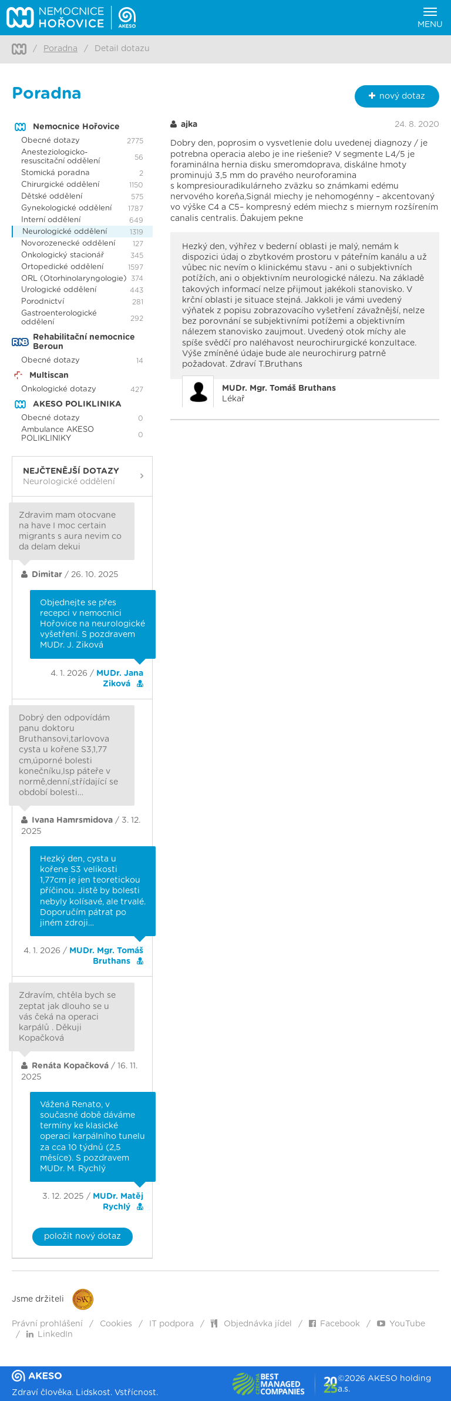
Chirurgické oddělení (60, 185)
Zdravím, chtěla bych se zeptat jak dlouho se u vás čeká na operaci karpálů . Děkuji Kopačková (67, 1017)
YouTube (401, 1324)
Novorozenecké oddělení (68, 243)
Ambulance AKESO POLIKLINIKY (57, 434)
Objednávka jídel (251, 1324)
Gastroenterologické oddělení (59, 318)
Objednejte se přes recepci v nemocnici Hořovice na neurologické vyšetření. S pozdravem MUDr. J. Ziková (92, 624)
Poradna (60, 49)
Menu (430, 18)
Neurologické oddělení (64, 232)
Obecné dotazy (50, 141)
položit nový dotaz (82, 1236)
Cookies (116, 1324)
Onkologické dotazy (58, 389)
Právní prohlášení (47, 1324)
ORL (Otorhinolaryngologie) (74, 279)
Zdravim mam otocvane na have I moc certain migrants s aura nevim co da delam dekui (70, 531)
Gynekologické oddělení (66, 208)
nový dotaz (397, 96)
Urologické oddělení (58, 290)
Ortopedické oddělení (62, 267)
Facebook (334, 1324)
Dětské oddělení (51, 196)
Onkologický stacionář (62, 255)
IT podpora (171, 1324)
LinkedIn (49, 1334)
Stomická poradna (55, 173)
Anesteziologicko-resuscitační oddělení (60, 157)
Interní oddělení (50, 220)
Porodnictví (42, 302)
